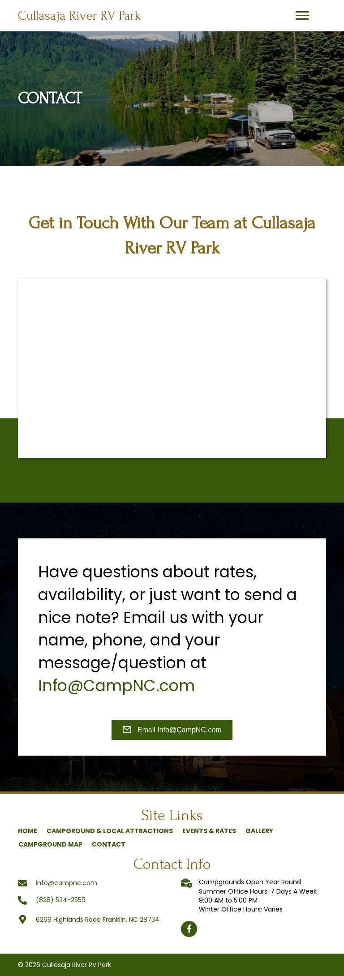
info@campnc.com (66, 882)
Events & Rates (209, 830)
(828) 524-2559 (61, 899)
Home (27, 830)
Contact (108, 844)
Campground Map (50, 844)
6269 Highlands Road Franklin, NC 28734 (97, 919)
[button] (302, 16)
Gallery (259, 830)
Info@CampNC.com (116, 686)
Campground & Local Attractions (110, 830)
